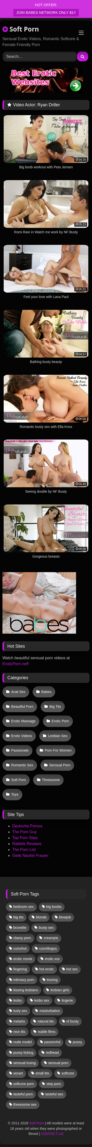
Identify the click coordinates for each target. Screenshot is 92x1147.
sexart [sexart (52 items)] (18, 1073)
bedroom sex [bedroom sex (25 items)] (23, 907)
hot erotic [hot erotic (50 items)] (46, 969)
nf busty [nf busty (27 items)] (72, 1021)
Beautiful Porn (22, 706)
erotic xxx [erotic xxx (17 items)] (52, 959)
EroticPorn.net (14, 664)
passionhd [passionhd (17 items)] (52, 1042)
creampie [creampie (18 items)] (51, 938)
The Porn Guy (24, 832)
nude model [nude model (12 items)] (22, 1042)
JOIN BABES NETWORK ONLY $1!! (46, 12)
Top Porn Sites (25, 838)
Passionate (20, 750)
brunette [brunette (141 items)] (19, 927)
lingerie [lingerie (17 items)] (67, 1000)
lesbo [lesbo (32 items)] (17, 1000)
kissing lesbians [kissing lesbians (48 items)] (25, 990)
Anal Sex (18, 692)
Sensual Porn (59, 765)
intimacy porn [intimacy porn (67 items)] (23, 980)
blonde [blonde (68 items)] (41, 917)
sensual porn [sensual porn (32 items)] (58, 1063)
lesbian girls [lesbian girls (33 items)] (60, 990)
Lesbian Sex (57, 736)
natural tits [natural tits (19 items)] (46, 1021)
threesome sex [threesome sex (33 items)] (24, 1104)
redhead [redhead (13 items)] (52, 1052)
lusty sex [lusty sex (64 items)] (20, 1011)
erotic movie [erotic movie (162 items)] (22, 959)
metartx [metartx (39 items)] (19, 1021)
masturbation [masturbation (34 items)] (49, 1011)
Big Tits (55, 706)
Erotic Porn (60, 721)
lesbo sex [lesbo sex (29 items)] (41, 1000)
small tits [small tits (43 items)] (42, 1073)
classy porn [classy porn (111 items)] (22, 938)
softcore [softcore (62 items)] (68, 1073)
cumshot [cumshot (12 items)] (19, 948)
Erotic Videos (21, 736)
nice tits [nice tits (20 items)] (19, 1032)
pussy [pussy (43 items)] (77, 1042)
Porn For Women (58, 750)
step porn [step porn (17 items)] (53, 1084)
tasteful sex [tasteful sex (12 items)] (54, 1094)
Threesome (51, 780)
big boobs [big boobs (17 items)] (53, 907)
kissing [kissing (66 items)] (52, 980)
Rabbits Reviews (26, 844)
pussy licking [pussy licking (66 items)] (23, 1052)
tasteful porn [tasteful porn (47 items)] (23, 1094)
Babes (46, 692)
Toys (15, 794)
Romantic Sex (22, 765)
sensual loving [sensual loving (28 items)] (24, 1063)
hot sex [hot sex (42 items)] (72, 969)
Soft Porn (20, 29)
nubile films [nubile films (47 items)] (46, 1032)
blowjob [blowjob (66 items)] (65, 917)
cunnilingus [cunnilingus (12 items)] (48, 948)
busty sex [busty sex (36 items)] (46, 927)
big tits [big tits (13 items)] (18, 917)
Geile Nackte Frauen (30, 855)
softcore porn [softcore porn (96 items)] (23, 1084)
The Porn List (24, 850)
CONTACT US (52, 1134)
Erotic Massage (23, 721)
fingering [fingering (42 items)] (20, 969)
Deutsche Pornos (27, 826)
